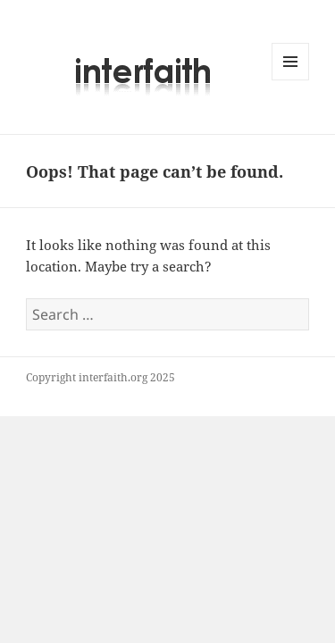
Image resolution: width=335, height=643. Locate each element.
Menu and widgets (290, 79)
